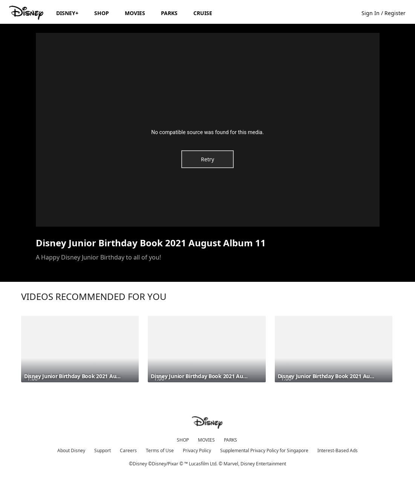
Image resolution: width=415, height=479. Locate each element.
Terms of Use (160, 450)
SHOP (183, 440)
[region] (208, 130)
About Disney (71, 450)
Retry (207, 159)
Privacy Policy (197, 450)
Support (102, 450)
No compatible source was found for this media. (207, 132)
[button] (387, 13)
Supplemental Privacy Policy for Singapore (264, 450)
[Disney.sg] (27, 13)
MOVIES (206, 440)
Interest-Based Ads (337, 450)
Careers (128, 450)
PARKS (230, 440)
